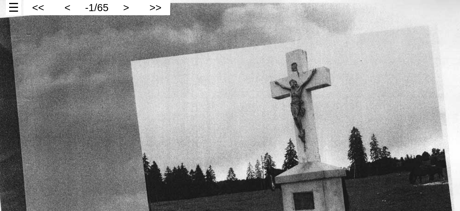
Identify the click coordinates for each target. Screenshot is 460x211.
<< (38, 7)
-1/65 (97, 7)
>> (156, 7)
